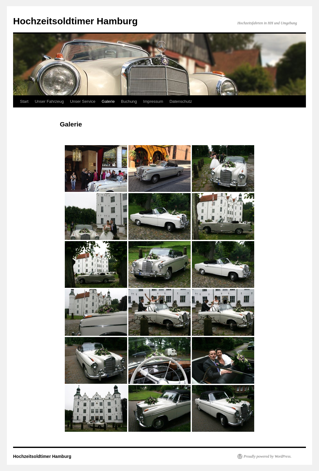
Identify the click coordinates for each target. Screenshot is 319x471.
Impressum (153, 101)
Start (24, 101)
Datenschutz (180, 101)
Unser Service (83, 101)
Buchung (129, 101)
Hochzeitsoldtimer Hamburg (75, 21)
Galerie (108, 101)
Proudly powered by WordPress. (268, 456)
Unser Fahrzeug (49, 101)
